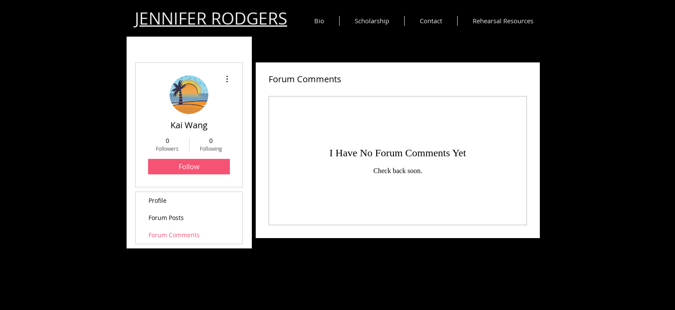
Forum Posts (166, 218)
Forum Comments (174, 235)
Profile (158, 200)
